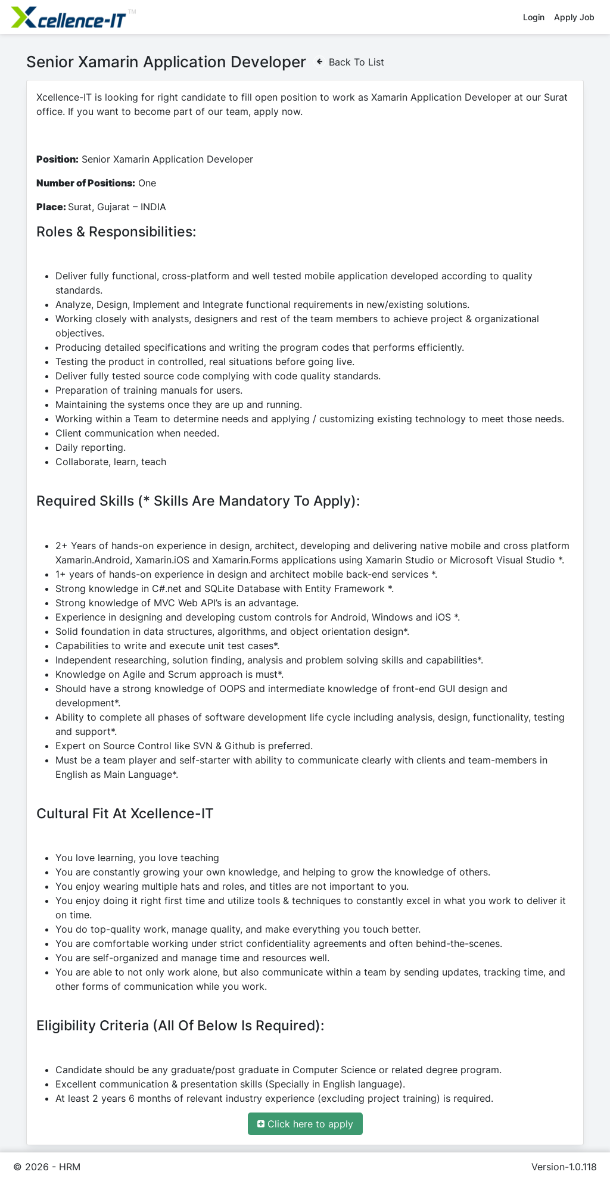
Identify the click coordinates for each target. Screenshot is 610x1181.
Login (533, 17)
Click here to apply (305, 1123)
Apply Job (574, 17)
